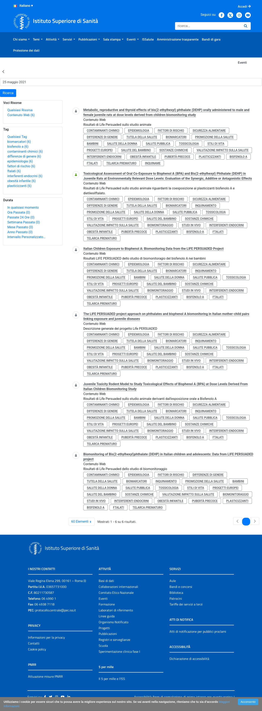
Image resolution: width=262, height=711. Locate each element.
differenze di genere (24, 156)
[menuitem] (21, 39)
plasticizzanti (19, 186)
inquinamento (205, 205)
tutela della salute (141, 137)
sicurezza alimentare (209, 130)
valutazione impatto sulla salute (223, 150)
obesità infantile (21, 181)
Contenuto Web (21, 115)
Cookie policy (37, 649)
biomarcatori (19, 142)
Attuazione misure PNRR (45, 676)
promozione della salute (214, 137)
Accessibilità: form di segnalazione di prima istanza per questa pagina (183, 696)
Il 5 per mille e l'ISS (112, 678)
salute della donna (122, 143)
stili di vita (215, 143)
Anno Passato (20, 232)
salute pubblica (158, 143)
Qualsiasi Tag (17, 137)
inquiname (152, 163)
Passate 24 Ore (20, 217)
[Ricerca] (208, 26)
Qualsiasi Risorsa (20, 110)
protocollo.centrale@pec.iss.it (55, 610)
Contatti (34, 643)
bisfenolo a (17, 146)
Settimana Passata (23, 222)
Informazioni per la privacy (46, 637)
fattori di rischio (21, 166)
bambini (92, 143)
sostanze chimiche (173, 150)
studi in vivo (191, 225)
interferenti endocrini (24, 176)
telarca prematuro (121, 163)
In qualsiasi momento (23, 207)
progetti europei (100, 150)
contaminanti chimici (25, 151)
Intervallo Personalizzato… (26, 237)
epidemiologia (20, 161)
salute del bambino (136, 150)
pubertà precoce (177, 156)
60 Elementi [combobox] (83, 521)
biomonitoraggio (160, 225)
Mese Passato (20, 227)
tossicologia (189, 143)
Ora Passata (18, 212)
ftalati (14, 171)
